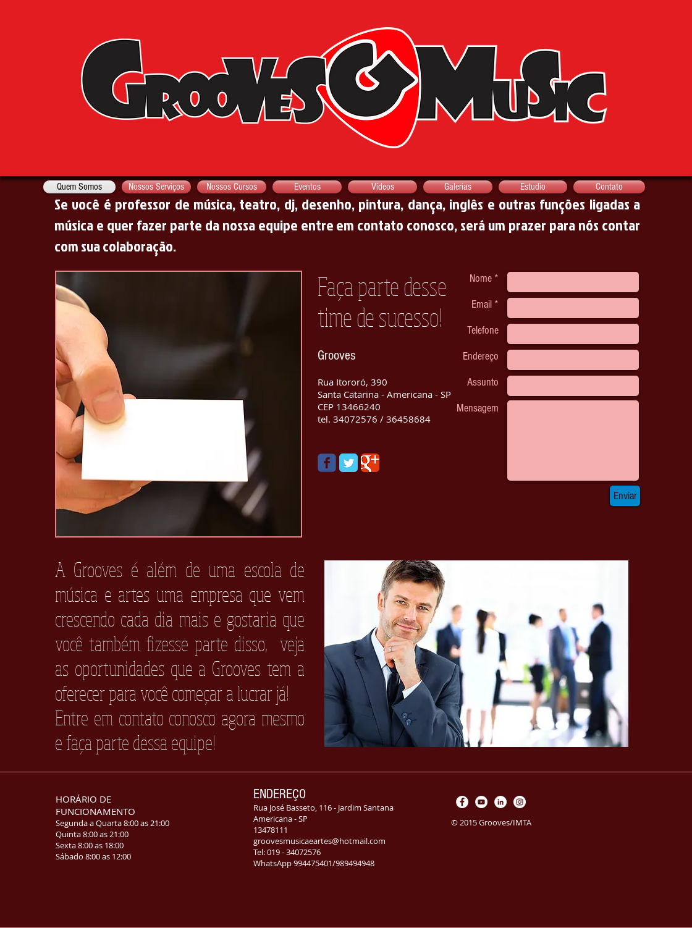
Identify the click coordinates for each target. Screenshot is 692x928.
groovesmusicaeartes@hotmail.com (319, 840)
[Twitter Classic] (348, 462)
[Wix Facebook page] (327, 462)
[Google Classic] (370, 462)
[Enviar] (625, 496)
